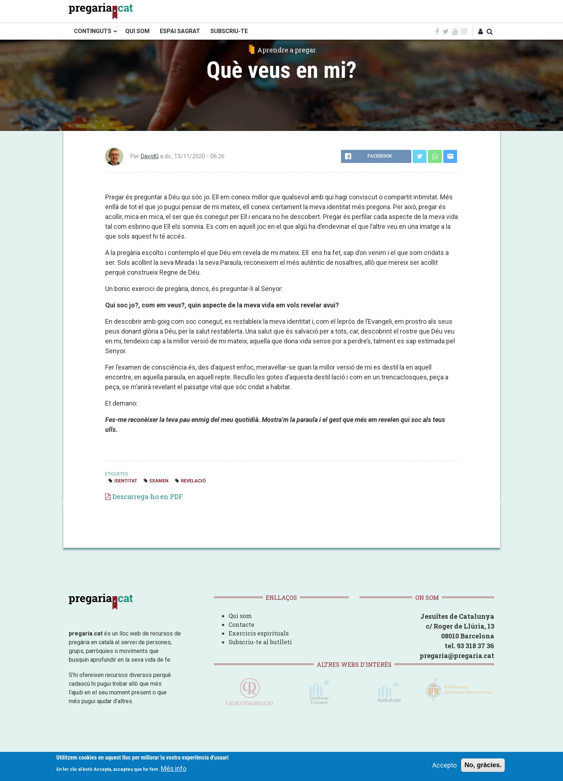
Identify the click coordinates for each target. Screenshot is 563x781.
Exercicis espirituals (259, 633)
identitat (125, 480)
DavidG (149, 156)
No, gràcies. (482, 765)
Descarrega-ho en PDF (147, 496)
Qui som (240, 615)
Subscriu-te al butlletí (260, 642)
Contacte (241, 624)
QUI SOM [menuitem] (137, 31)
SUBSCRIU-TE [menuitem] (229, 31)
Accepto (444, 765)
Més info (173, 769)
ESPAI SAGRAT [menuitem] (180, 31)
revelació (193, 480)
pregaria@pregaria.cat (457, 655)
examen (159, 480)
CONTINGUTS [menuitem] (92, 31)
